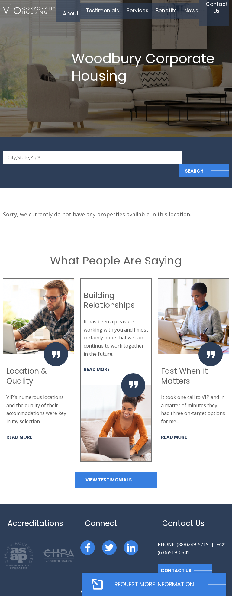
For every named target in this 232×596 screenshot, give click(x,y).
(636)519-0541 (174, 539)
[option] (38, 352)
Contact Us (176, 557)
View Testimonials (108, 466)
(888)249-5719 (193, 530)
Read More (19, 423)
